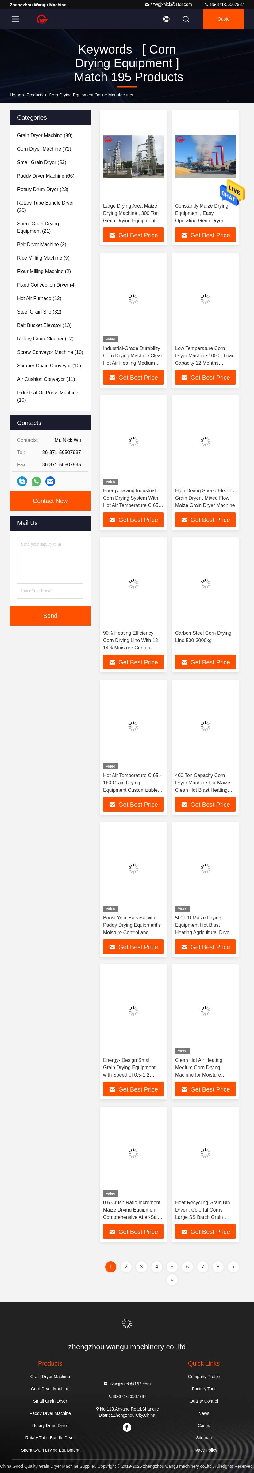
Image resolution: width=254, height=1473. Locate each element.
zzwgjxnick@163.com (168, 4)
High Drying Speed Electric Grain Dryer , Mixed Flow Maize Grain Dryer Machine (205, 498)
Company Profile (204, 1376)
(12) (39, 298)
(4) (46, 284)
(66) (46, 175)
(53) (41, 162)
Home (15, 94)
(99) (45, 135)
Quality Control (204, 1401)
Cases (204, 1425)
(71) (44, 149)
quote (223, 19)
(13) (44, 325)
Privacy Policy (203, 1450)
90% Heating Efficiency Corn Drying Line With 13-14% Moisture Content (131, 640)
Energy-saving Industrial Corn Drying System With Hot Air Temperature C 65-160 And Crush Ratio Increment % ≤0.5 (131, 505)
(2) (41, 244)
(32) (39, 311)
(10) (50, 352)
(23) (42, 189)
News (203, 1413)
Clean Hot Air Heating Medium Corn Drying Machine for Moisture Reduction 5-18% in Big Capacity (200, 1075)
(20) (45, 206)
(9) (43, 258)
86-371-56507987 (224, 4)
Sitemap (204, 1437)
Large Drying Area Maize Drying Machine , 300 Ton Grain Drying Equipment (131, 213)
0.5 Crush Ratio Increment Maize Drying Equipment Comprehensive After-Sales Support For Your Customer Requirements (133, 1217)
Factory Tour (204, 1388)
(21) (38, 227)
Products (35, 94)
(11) (46, 379)
